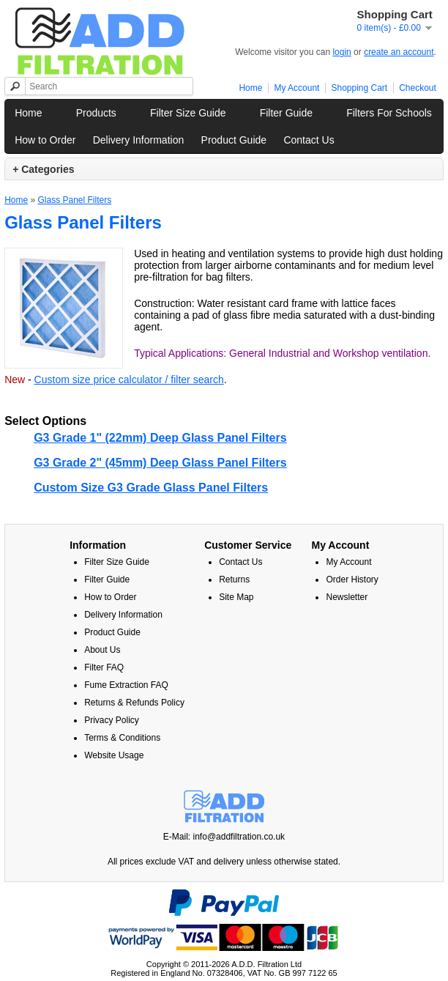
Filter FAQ (104, 667)
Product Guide (234, 140)
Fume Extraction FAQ (126, 685)
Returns (234, 579)
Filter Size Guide (187, 113)
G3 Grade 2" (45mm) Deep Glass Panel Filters (160, 462)
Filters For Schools (389, 113)
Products (96, 113)
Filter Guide (286, 113)
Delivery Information (138, 140)
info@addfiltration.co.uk (239, 837)
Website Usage (113, 755)
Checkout (417, 88)
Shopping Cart (359, 88)
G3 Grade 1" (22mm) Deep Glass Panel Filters (160, 438)
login (341, 52)
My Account (296, 88)
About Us (102, 650)
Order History (352, 579)
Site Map (236, 597)
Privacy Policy (111, 720)
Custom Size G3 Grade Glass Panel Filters (151, 487)
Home (250, 88)
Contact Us (308, 140)
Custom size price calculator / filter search (129, 379)
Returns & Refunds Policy (134, 702)
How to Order (45, 140)
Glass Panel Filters (74, 200)
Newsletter (346, 597)
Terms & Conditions (122, 738)
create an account (398, 52)
